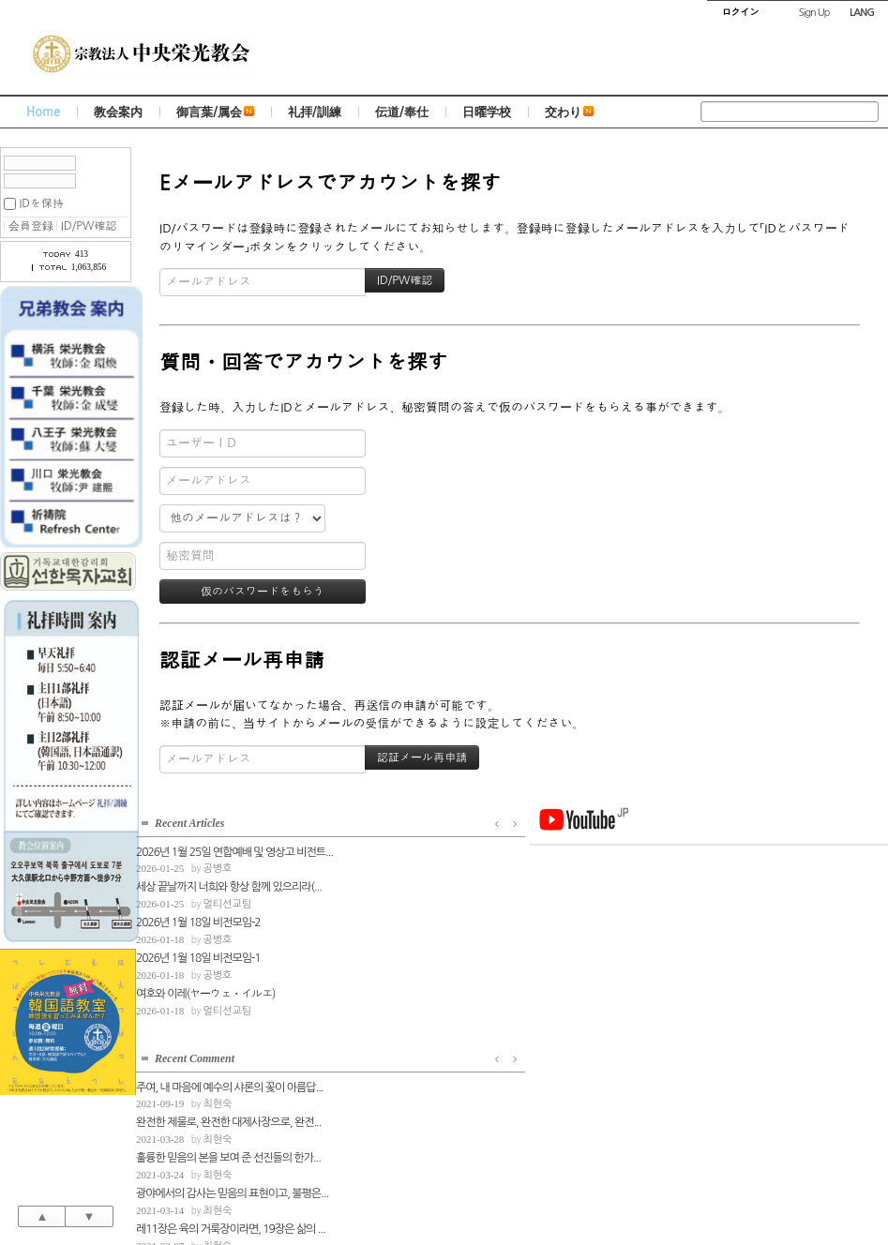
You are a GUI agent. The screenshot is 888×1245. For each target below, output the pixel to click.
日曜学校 (486, 112)
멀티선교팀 (227, 900)
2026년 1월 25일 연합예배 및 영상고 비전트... (230, 848)
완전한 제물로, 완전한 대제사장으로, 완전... (425, 883)
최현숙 (414, 865)
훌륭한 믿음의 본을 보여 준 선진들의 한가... (425, 918)
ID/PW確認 (88, 226)
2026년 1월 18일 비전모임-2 (198, 918)
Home (43, 112)
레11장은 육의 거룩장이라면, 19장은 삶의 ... (426, 990)
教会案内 (118, 112)
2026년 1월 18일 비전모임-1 (198, 954)
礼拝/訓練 (314, 112)
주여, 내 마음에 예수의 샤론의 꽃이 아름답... (426, 848)
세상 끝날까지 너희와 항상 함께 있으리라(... (229, 883)
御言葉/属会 (215, 112)
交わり (569, 112)
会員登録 (30, 226)
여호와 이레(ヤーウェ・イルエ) (205, 990)
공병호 (217, 865)
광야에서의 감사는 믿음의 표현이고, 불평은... (426, 954)
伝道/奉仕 (402, 112)
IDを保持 (41, 203)
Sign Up (814, 13)
